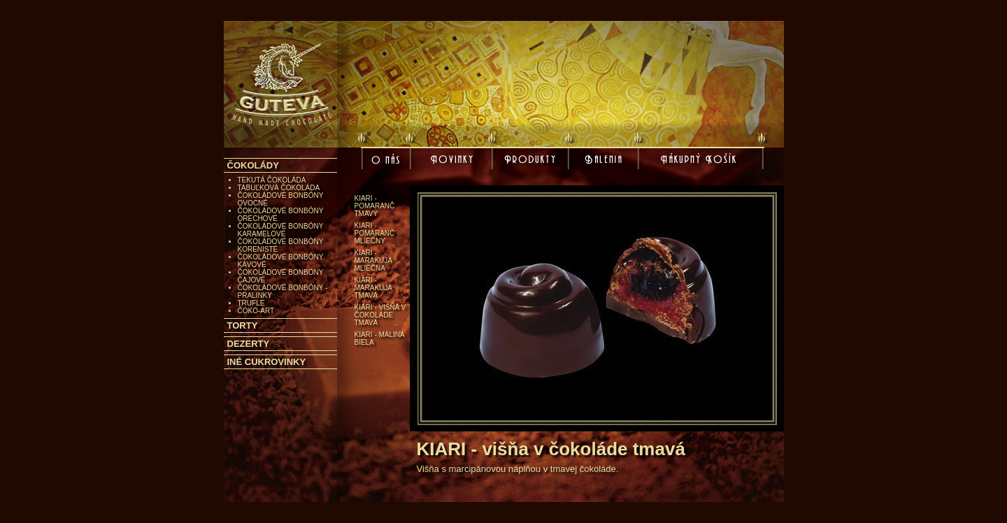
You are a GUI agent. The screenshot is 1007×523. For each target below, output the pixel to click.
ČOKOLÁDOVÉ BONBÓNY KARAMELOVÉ (281, 230)
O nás (387, 163)
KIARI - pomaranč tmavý (375, 205)
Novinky (454, 160)
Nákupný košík (701, 163)
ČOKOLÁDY (253, 165)
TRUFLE (251, 303)
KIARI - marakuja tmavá (373, 287)
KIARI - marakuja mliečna (373, 260)
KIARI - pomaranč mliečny (375, 233)
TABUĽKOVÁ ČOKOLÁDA (279, 188)
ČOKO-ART (256, 311)
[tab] (280, 165)
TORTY (242, 325)
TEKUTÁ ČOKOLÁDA (272, 180)
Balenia (606, 160)
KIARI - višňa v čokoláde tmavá (380, 315)
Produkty (532, 160)
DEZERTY (248, 343)
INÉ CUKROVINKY (266, 362)
